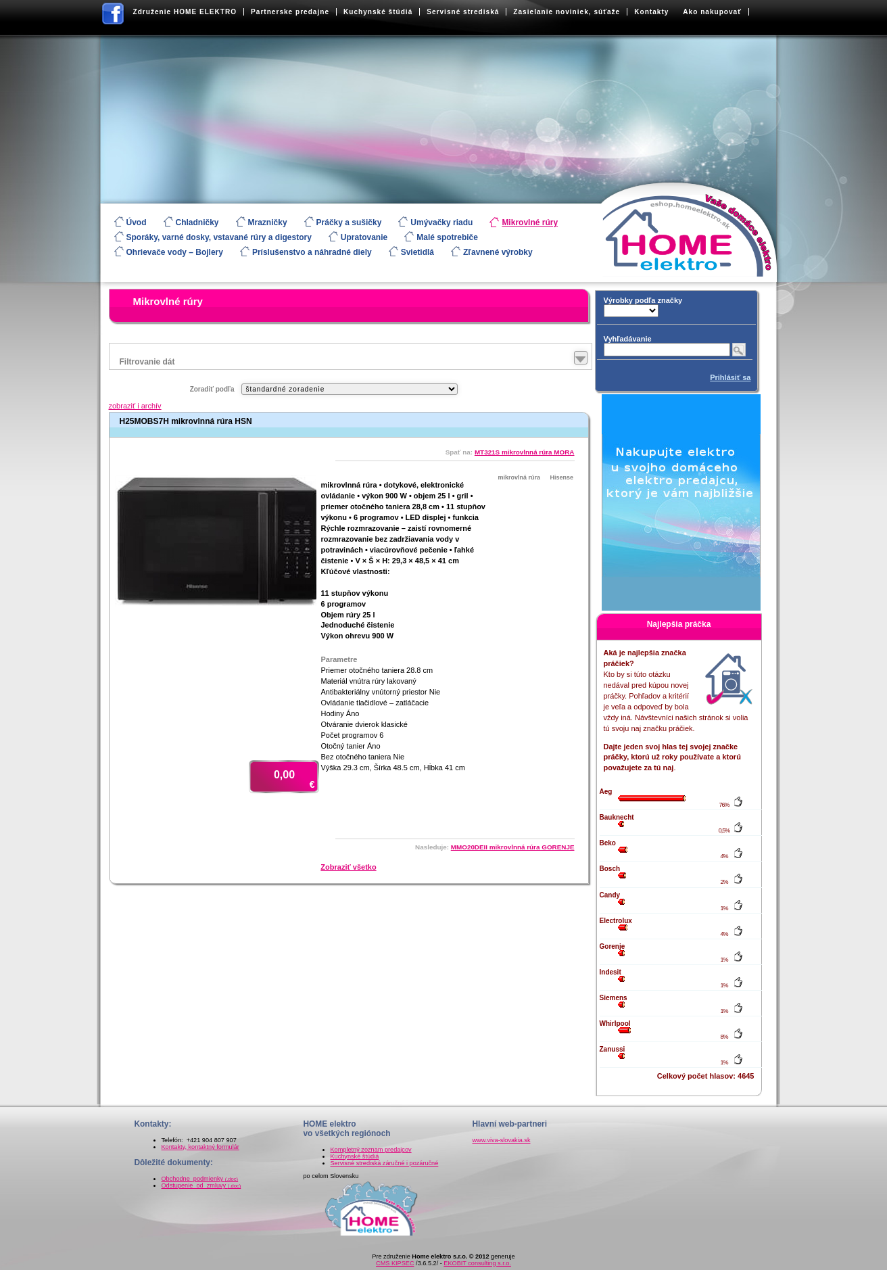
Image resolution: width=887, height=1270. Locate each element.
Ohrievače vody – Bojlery (174, 252)
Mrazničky (267, 222)
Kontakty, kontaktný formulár (200, 1147)
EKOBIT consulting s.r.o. (477, 1263)
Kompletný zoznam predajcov (371, 1149)
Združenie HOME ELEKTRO (185, 12)
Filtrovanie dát (147, 362)
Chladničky (197, 222)
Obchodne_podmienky (200, 1178)
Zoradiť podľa (212, 389)
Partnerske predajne (290, 12)
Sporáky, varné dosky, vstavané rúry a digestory (219, 237)
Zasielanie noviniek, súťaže (566, 12)
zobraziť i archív (135, 406)
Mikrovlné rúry (530, 222)
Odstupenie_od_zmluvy (201, 1185)
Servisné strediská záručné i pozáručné (385, 1163)
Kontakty (651, 12)
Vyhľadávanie (628, 339)
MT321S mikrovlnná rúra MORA (525, 452)
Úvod (136, 222)
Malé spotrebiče (447, 237)
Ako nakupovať (712, 12)
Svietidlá (417, 252)
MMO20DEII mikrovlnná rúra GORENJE (513, 847)
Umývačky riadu (441, 222)
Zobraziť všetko (348, 867)
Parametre (339, 659)
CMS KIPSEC (395, 1263)
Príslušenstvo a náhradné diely (312, 252)
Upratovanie (364, 237)
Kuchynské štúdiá (377, 12)
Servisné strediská (463, 12)
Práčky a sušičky (349, 222)
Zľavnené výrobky (498, 252)
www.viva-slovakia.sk (502, 1140)
